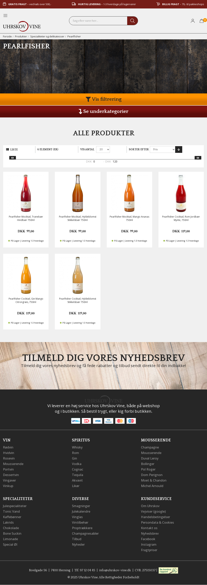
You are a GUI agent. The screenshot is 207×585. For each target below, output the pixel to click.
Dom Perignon (152, 475)
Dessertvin (11, 475)
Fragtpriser (149, 550)
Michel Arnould (152, 486)
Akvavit (77, 480)
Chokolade (11, 528)
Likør (75, 486)
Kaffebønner (12, 517)
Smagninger (81, 506)
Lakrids (8, 522)
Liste (14, 149)
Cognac (77, 469)
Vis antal (87, 149)
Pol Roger (148, 469)
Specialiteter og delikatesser (47, 36)
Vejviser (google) (153, 511)
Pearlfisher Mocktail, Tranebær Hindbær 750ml (26, 218)
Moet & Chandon (154, 480)
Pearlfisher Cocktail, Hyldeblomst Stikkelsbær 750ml (77, 300)
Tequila (77, 475)
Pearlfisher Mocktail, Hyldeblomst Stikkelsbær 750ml (77, 218)
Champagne (150, 447)
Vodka (76, 464)
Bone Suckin (12, 533)
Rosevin (9, 458)
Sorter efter (139, 149)
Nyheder (78, 544)
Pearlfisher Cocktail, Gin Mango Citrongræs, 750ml (26, 300)
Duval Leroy (149, 458)
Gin (74, 458)
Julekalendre (81, 511)
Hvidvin (8, 453)
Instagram (148, 544)
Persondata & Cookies (157, 522)
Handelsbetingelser (155, 517)
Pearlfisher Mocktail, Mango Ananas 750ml (129, 218)
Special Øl (10, 544)
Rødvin (8, 447)
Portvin (8, 469)
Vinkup (8, 486)
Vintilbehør (80, 522)
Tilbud (76, 539)
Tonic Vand (11, 511)
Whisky (77, 447)
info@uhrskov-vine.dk (115, 570)
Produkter (21, 36)
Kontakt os (149, 528)
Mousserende (13, 464)
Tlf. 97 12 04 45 (84, 570)
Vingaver (9, 480)
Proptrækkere (82, 528)
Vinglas (77, 517)
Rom (75, 453)
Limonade (10, 539)
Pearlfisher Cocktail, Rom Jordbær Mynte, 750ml (181, 218)
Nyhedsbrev (150, 533)
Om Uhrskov (150, 506)
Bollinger (147, 464)
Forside (7, 36)
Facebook (148, 539)
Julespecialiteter (15, 506)
